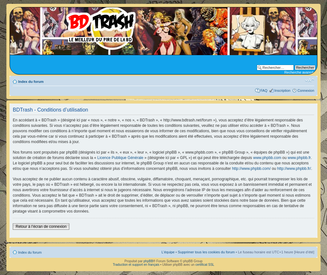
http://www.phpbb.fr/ (294, 168)
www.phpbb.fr (299, 158)
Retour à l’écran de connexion (41, 226)
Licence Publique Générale (120, 158)
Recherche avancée (300, 72)
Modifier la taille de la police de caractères (309, 80)
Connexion (305, 90)
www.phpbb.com (267, 158)
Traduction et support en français (136, 264)
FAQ (263, 90)
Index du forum (30, 81)
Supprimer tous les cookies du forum (206, 252)
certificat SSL (204, 264)
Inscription (282, 90)
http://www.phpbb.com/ (251, 168)
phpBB (148, 261)
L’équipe (168, 252)
